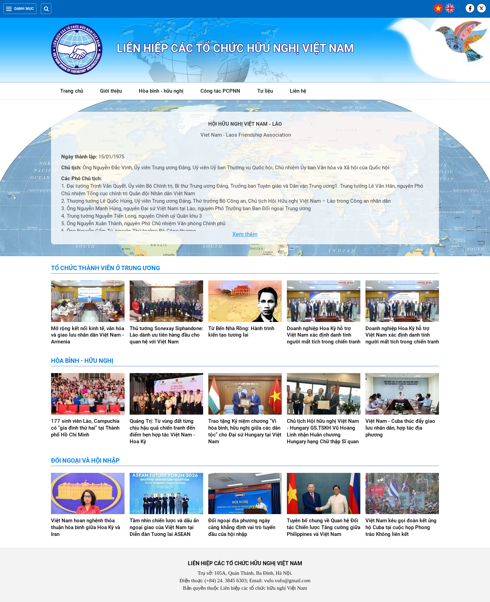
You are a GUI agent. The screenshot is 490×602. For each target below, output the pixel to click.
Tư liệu (268, 92)
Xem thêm (245, 234)
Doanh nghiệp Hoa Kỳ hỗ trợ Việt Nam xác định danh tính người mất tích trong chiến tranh (323, 335)
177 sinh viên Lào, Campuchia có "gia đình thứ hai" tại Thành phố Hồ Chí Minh (85, 428)
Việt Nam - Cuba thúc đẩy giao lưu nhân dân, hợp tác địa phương (400, 428)
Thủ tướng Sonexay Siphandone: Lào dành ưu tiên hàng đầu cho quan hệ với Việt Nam (166, 335)
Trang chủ (71, 91)
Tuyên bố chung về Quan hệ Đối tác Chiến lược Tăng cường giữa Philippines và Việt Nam (323, 527)
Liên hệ (298, 91)
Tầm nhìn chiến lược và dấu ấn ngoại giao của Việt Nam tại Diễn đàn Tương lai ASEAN (164, 527)
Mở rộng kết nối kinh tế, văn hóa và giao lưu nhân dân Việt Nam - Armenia (87, 335)
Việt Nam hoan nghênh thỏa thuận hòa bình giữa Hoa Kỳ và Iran (85, 527)
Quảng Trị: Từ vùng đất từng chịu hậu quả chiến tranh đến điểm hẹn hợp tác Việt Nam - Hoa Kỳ (162, 431)
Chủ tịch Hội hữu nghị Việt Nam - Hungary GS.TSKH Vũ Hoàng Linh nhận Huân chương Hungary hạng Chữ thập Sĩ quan (323, 431)
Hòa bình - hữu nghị (161, 91)
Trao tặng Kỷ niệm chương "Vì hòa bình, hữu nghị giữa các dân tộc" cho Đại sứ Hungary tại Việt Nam (244, 431)
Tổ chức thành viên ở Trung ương (105, 268)
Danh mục (20, 8)
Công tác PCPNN (220, 91)
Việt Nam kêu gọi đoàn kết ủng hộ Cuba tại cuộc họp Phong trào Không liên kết (401, 527)
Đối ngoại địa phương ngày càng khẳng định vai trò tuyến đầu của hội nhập (241, 527)
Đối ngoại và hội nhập (85, 460)
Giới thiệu (111, 91)
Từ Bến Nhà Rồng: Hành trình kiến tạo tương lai (241, 331)
